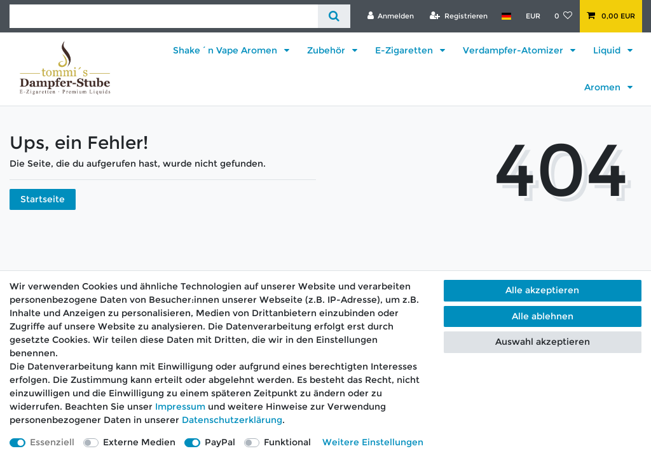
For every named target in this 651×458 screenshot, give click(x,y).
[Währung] (532, 16)
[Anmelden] (390, 16)
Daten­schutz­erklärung (232, 420)
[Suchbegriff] (164, 16)
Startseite (42, 199)
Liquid (608, 50)
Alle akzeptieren (542, 290)
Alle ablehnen (542, 316)
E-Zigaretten (405, 50)
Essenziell (52, 442)
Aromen (603, 87)
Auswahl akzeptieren (542, 341)
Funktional (287, 442)
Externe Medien (139, 442)
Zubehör (327, 50)
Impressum (180, 406)
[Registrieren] (459, 16)
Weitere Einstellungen (372, 442)
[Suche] (334, 16)
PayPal (220, 442)
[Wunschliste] (563, 16)
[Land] (506, 16)
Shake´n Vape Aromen (226, 50)
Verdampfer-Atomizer (514, 50)
